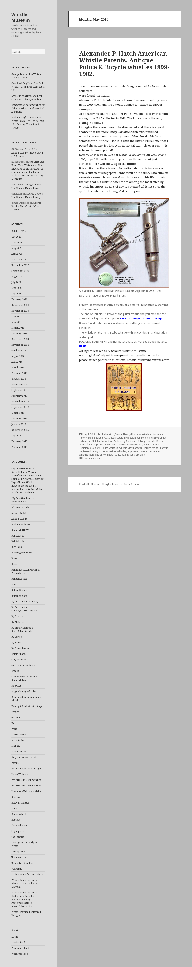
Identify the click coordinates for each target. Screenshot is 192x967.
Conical (15, 671)
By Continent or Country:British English (24, 609)
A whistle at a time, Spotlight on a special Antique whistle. (26, 97)
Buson (14, 584)
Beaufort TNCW (20, 530)
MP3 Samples (18, 751)
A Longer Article (20, 507)
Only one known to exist (24, 757)
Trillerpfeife (18, 851)
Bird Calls (16, 547)
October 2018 (18, 350)
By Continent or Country (24, 601)
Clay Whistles (18, 659)
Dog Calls (16, 685)
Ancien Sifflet (18, 513)
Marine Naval (18, 734)
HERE (82, 346)
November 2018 (20, 344)
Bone (14, 558)
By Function (17, 616)
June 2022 (16, 288)
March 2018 (17, 367)
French (15, 711)
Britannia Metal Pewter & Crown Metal (25, 571)
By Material (17, 622)
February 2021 (19, 299)
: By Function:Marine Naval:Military (22, 500)
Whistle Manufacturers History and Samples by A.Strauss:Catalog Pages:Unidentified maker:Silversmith (24, 899)
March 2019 (17, 327)
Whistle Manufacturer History (28, 874)
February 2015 (19, 441)
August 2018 (18, 356)
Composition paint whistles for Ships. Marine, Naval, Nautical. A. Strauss (28, 108)
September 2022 (20, 270)
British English (19, 578)
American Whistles (116, 451)
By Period (16, 636)
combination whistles (23, 665)
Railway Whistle (20, 802)
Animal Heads (19, 518)
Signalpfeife (18, 831)
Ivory (14, 729)
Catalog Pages (18, 653)
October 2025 (18, 231)
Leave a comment (91, 458)
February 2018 (19, 373)
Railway (15, 797)
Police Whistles (19, 774)
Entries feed (18, 942)
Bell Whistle (17, 535)
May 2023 (16, 248)
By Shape (16, 642)
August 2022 (18, 276)
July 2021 (16, 293)
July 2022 (16, 282)
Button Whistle (19, 590)
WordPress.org (19, 953)
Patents (15, 762)
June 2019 (16, 316)
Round (14, 808)
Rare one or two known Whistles (106, 454)
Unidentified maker (22, 863)
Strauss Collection (135, 454)
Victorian (16, 868)
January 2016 (18, 424)
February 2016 (19, 418)
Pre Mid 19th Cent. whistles (26, 780)
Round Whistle (19, 814)
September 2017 (20, 390)
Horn (14, 723)
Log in (14, 936)
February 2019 (19, 333)
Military (15, 745)
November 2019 (20, 310)
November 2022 (20, 265)
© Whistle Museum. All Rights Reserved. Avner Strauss (109, 484)
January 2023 (18, 259)
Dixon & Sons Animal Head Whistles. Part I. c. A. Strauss (27, 153)
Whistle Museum (20, 17)
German (16, 717)
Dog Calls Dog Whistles (23, 691)
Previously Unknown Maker (26, 791)
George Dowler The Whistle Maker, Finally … (26, 76)
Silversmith (17, 836)
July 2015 (16, 435)
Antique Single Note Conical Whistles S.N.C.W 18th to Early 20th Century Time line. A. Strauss (27, 122)
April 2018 (17, 361)
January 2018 (18, 378)
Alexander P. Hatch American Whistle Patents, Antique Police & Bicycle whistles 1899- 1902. (124, 63)
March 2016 (17, 412)
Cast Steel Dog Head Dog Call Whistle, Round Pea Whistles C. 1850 (28, 87)
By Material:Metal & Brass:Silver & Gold (22, 629)
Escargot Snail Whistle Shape (27, 706)
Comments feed (20, 948)
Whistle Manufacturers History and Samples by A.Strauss (24, 883)
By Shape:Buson (20, 648)
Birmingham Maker (22, 552)
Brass (14, 564)
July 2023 (16, 236)
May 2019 (16, 322)
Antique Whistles (20, 524)
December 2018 (20, 339)
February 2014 (19, 447)
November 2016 (20, 401)
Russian (15, 819)
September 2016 (20, 407)
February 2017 (19, 395)
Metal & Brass (19, 740)
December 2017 (20, 384)
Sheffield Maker (20, 825)
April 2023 (17, 253)
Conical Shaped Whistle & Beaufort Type (25, 678)
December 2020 (20, 305)
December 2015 (20, 430)
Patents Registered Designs (26, 768)
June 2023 (16, 242)
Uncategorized (19, 857)
